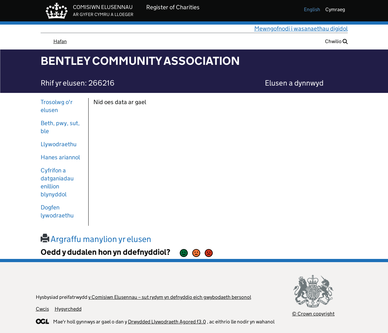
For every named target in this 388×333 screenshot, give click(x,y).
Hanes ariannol (60, 157)
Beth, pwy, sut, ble (60, 127)
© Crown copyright (313, 314)
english (312, 9)
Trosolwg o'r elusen (57, 106)
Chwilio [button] (336, 41)
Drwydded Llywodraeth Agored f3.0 (167, 322)
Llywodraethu (58, 144)
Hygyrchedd (68, 309)
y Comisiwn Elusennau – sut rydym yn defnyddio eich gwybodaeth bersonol (169, 297)
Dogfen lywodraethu (57, 211)
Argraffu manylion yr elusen (96, 239)
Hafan (60, 41)
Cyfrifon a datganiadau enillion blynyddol (57, 182)
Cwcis (42, 309)
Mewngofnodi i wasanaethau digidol (301, 28)
